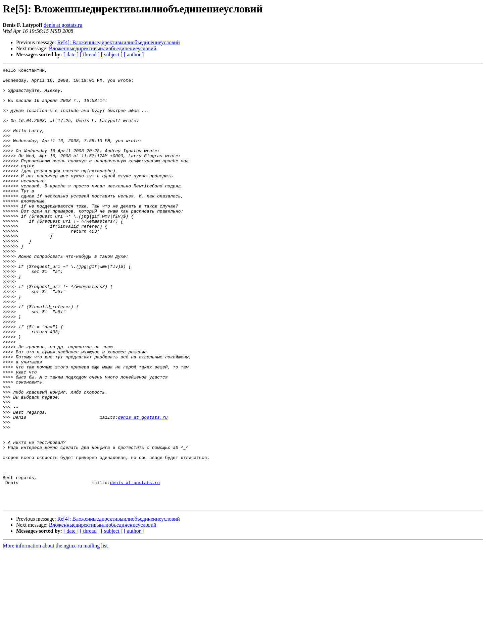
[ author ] (134, 54)
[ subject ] (112, 54)
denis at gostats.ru (63, 25)
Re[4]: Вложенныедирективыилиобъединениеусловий (118, 42)
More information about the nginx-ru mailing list (55, 633)
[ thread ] (90, 54)
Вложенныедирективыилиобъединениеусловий (102, 48)
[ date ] (71, 54)
